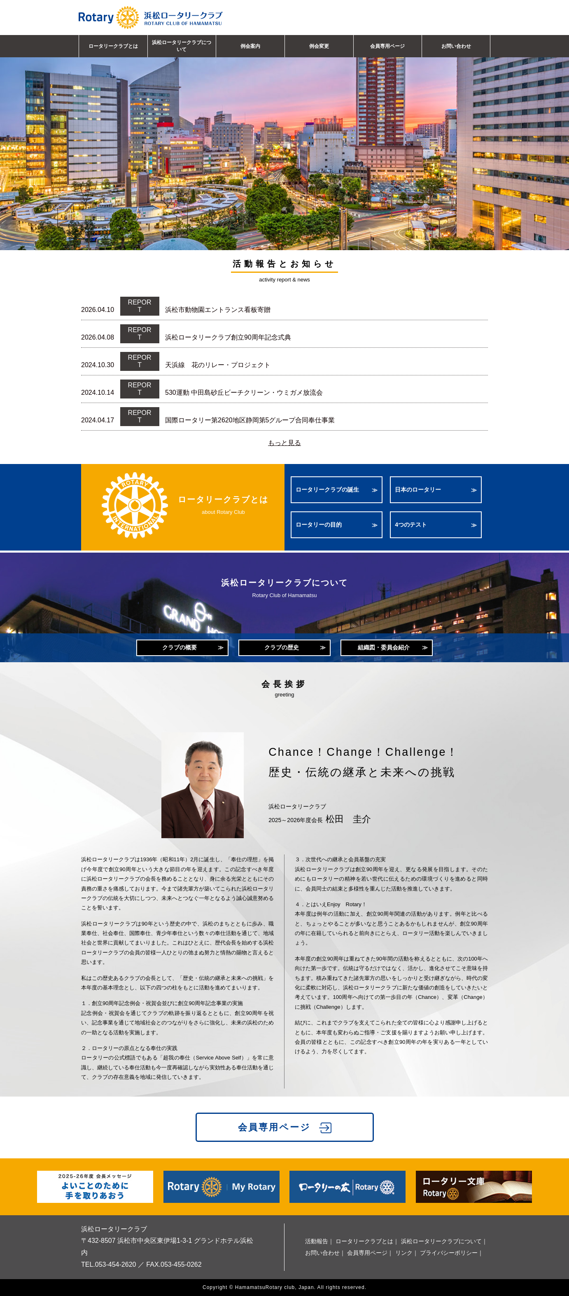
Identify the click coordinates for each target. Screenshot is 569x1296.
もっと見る (284, 442)
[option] (284, 137)
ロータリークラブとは (113, 46)
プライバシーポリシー (449, 1252)
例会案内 (250, 46)
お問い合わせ (456, 46)
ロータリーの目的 (319, 524)
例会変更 (319, 46)
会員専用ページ (387, 46)
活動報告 (316, 1241)
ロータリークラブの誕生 (327, 489)
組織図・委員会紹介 (384, 647)
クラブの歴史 (281, 647)
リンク (404, 1252)
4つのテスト (411, 524)
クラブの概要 (179, 647)
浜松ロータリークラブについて (181, 46)
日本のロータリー (418, 489)
